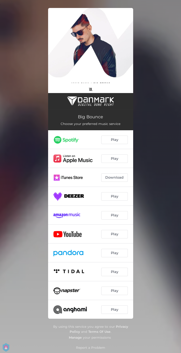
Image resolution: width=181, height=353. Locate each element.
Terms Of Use (99, 332)
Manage (75, 337)
